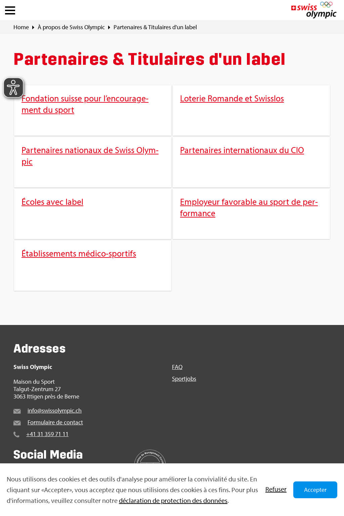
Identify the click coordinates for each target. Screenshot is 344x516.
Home (21, 27)
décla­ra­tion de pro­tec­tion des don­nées (173, 500)
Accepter (315, 490)
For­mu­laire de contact (55, 422)
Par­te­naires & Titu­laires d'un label (155, 27)
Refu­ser (276, 489)
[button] (10, 8)
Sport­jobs (184, 378)
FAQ (177, 367)
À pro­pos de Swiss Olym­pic (71, 27)
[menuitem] (172, 188)
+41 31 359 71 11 (47, 434)
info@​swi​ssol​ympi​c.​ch (55, 410)
